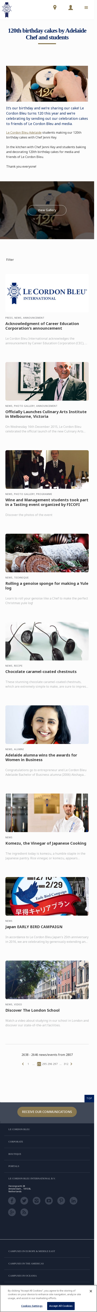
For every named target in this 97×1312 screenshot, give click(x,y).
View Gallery (47, 210)
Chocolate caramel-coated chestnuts (41, 675)
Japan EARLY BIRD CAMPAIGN (34, 930)
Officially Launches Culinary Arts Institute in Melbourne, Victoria (46, 417)
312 (66, 1064)
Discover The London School (32, 1014)
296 (50, 1064)
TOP (89, 1098)
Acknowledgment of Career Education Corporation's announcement (42, 329)
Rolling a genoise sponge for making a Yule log (46, 589)
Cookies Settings (32, 1306)
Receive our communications (47, 1112)
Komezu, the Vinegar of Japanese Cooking (45, 847)
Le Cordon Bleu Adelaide (24, 132)
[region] (48, 1298)
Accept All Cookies (61, 1306)
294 (39, 1064)
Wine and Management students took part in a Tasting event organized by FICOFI (46, 506)
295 (44, 1064)
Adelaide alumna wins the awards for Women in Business (41, 761)
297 (55, 1064)
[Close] (91, 1291)
